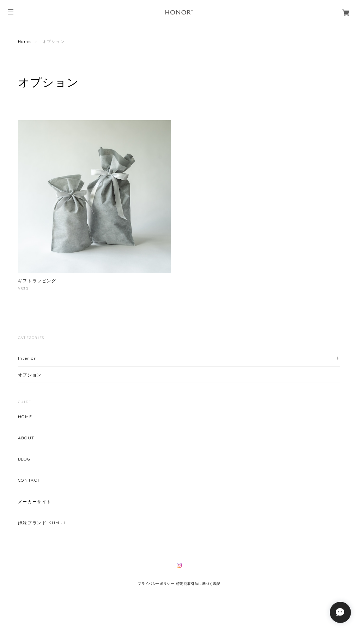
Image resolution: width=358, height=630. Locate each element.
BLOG (24, 459)
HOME (25, 416)
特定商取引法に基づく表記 (198, 584)
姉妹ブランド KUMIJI (42, 522)
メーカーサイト (34, 501)
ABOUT (26, 438)
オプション (30, 374)
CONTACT (29, 480)
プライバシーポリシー (156, 584)
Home (24, 41)
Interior (27, 358)
